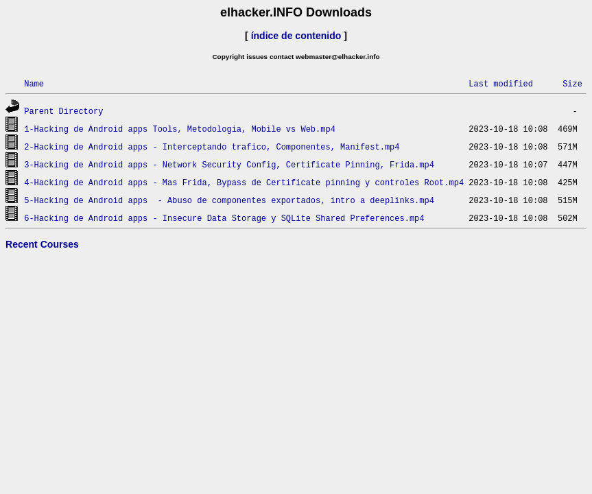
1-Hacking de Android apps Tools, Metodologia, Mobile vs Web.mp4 (179, 128)
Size (572, 83)
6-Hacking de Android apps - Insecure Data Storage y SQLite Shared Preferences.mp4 (224, 218)
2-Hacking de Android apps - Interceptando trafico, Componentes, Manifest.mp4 (211, 146)
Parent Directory (63, 111)
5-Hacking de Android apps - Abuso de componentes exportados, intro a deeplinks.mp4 (229, 200)
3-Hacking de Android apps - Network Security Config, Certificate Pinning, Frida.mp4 (229, 164)
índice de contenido (296, 35)
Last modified (501, 83)
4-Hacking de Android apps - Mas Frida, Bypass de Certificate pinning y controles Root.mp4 (244, 182)
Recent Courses (42, 244)
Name (34, 83)
